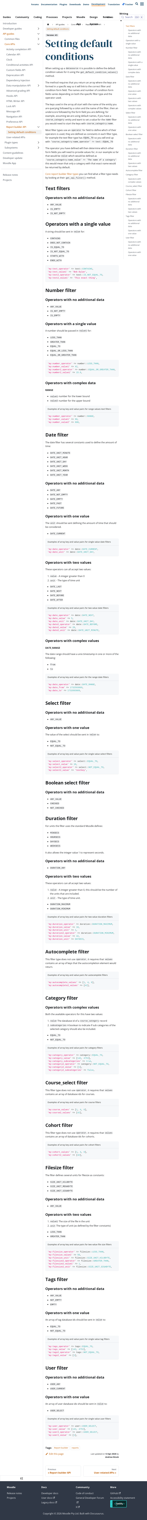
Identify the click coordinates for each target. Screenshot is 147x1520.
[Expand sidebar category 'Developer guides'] (38, 28)
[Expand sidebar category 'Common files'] (38, 39)
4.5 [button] (108, 17)
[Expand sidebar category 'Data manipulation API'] (38, 85)
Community (22, 17)
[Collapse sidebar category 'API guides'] (38, 33)
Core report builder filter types (62, 174)
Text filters (130, 26)
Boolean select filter (134, 134)
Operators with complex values (134, 107)
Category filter (132, 174)
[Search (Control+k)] (132, 17)
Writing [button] (123, 13)
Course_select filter (134, 186)
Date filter (130, 76)
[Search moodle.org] (136, 4)
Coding (38, 17)
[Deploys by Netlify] (118, 1506)
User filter (130, 237)
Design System (94, 19)
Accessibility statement (122, 1497)
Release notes (14, 1493)
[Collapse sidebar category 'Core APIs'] (38, 44)
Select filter (130, 112)
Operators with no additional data (134, 33)
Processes (52, 17)
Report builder (61, 1448)
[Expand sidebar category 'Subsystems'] (38, 147)
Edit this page (54, 1453)
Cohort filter (131, 190)
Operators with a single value (133, 42)
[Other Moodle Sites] (142, 4)
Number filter (131, 47)
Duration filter (132, 149)
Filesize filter (131, 194)
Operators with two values (134, 100)
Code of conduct (85, 1493)
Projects (67, 17)
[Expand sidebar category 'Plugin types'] (38, 142)
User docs (48, 1497)
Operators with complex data (134, 71)
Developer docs (49, 1493)
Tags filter (130, 216)
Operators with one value (134, 92)
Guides (7, 17)
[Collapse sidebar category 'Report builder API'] (38, 127)
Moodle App (81, 19)
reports (75, 1448)
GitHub (115, 1493)
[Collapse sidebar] (21, 1478)
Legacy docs (49, 1502)
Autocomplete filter (134, 170)
